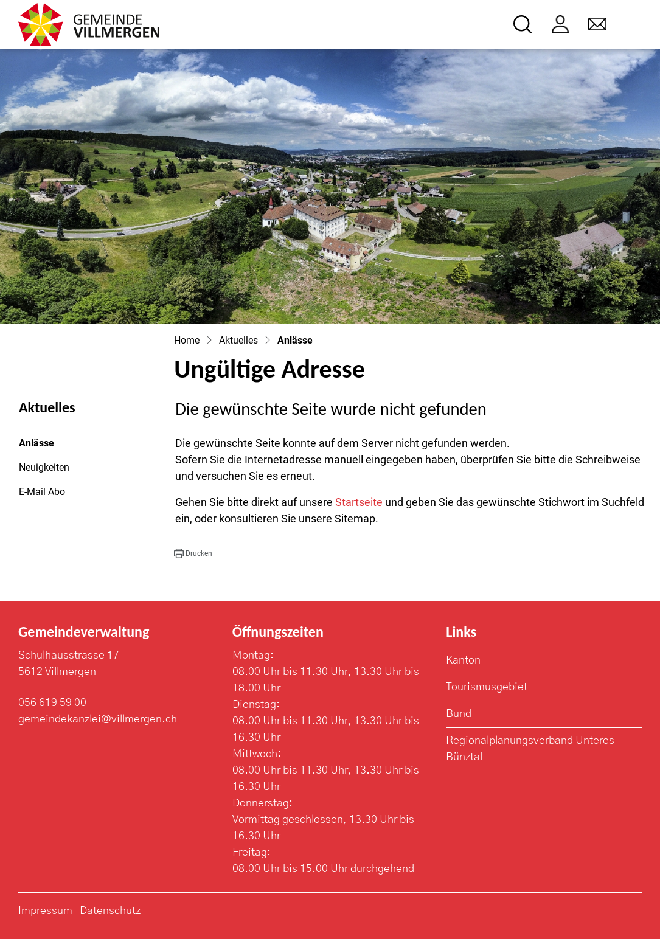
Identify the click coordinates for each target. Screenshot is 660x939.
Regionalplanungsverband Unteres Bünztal (530, 749)
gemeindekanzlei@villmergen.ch (97, 719)
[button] (193, 553)
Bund (458, 714)
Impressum (45, 911)
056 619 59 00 (52, 703)
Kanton (463, 660)
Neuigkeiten (44, 467)
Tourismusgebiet (486, 687)
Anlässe (52, 446)
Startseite (359, 502)
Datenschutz (110, 911)
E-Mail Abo (42, 491)
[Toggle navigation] (633, 24)
